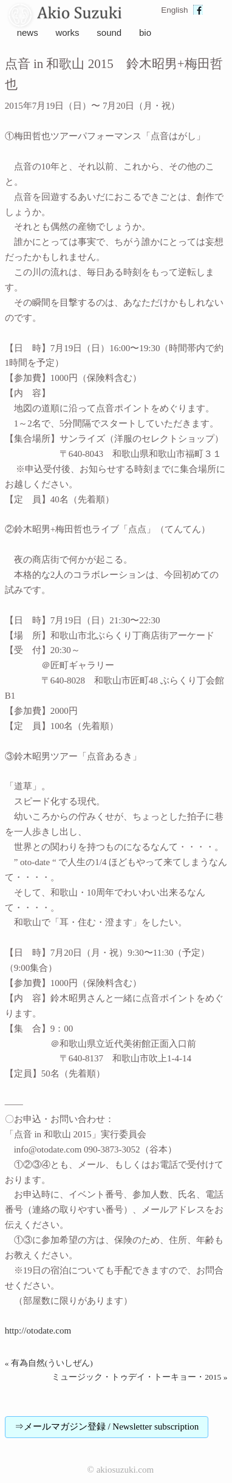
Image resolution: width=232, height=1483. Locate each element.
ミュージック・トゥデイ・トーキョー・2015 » (139, 1377)
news (27, 32)
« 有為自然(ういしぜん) (49, 1363)
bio (145, 32)
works (67, 32)
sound (109, 32)
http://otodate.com (38, 1330)
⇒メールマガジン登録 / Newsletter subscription (107, 1426)
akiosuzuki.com (125, 1469)
